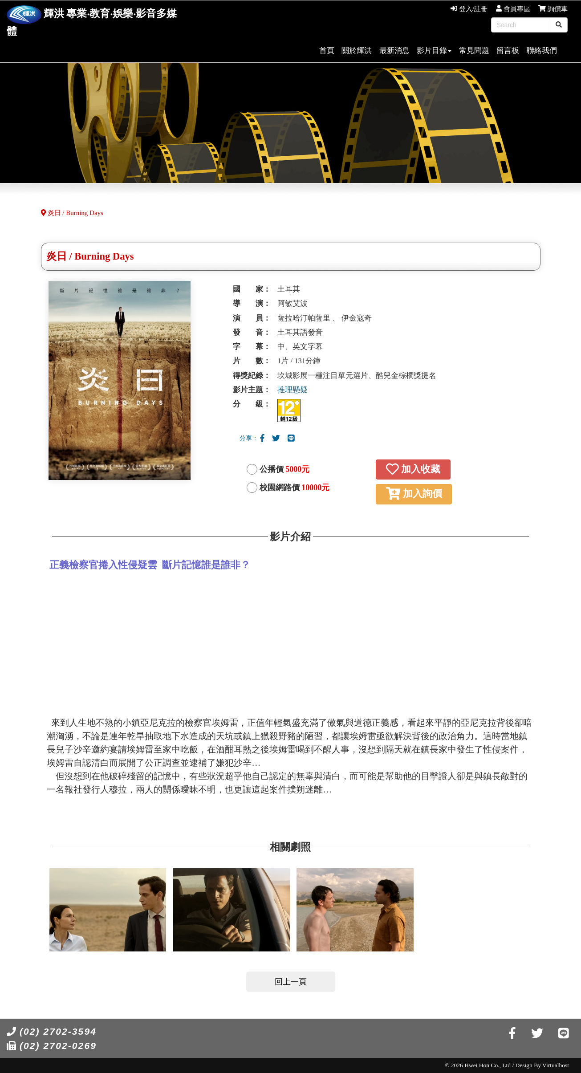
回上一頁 (291, 981)
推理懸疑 (292, 390)
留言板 (507, 50)
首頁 (326, 50)
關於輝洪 (356, 50)
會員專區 (513, 8)
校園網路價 (295, 487)
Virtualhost (555, 1065)
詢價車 (553, 8)
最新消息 (394, 50)
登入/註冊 (469, 8)
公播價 (285, 469)
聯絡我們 (542, 50)
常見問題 (474, 50)
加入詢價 (414, 493)
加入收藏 (413, 469)
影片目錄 (434, 50)
